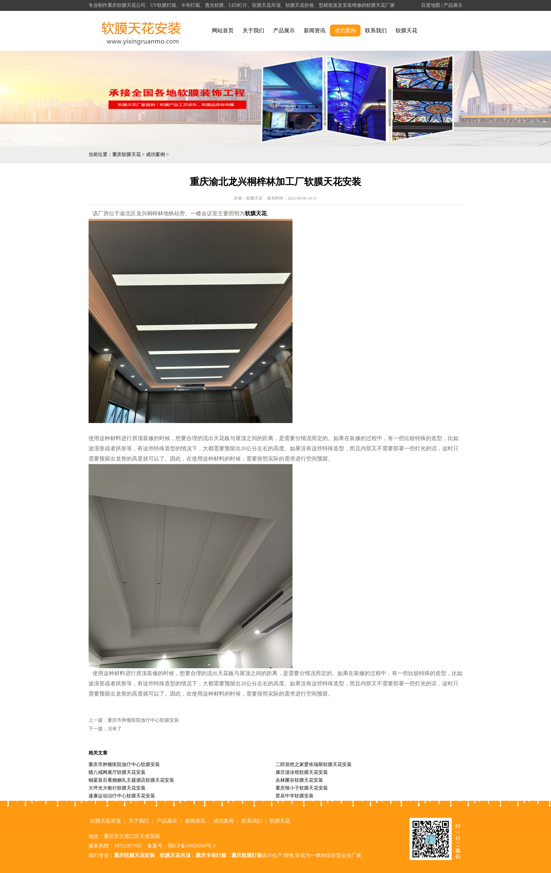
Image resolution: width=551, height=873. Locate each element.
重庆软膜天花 (126, 154)
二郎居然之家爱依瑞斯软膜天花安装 (314, 764)
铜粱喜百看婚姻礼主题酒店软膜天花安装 (131, 780)
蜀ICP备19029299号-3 (192, 845)
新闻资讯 (314, 30)
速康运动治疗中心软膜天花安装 (121, 795)
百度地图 (430, 5)
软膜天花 (406, 30)
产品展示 (453, 5)
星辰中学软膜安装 (295, 795)
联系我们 (376, 30)
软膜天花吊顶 (105, 821)
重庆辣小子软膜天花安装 (302, 788)
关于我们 (253, 30)
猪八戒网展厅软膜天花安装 (117, 772)
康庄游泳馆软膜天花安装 (302, 772)
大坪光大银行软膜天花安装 (117, 788)
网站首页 (223, 30)
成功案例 (345, 30)
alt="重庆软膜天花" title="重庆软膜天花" (141, 31)
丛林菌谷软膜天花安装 (299, 780)
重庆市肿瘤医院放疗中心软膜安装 (143, 720)
